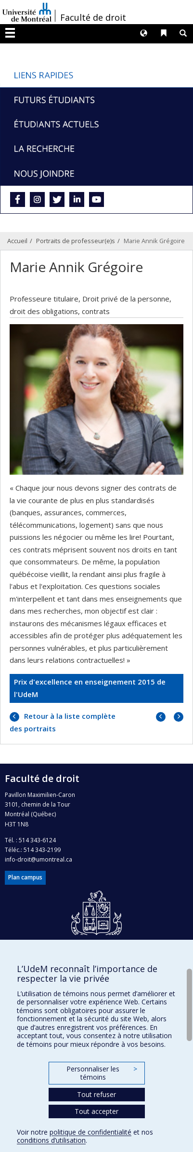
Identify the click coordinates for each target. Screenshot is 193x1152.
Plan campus (25, 877)
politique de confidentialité (90, 1132)
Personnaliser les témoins (101, 1073)
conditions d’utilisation (51, 1140)
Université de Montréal (26, 12)
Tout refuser (96, 1094)
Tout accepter (96, 1111)
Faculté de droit (93, 17)
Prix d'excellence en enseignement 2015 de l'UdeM (90, 688)
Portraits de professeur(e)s (75, 240)
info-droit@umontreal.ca (38, 859)
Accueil (17, 240)
